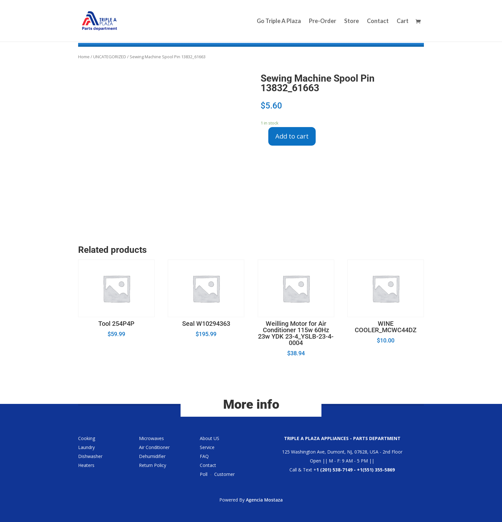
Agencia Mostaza (264, 500)
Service (207, 447)
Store (351, 21)
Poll (203, 474)
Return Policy (152, 465)
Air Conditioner (154, 447)
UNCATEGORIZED (109, 57)
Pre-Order (322, 21)
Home (84, 57)
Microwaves (151, 438)
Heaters (86, 465)
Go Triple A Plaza (279, 21)
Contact (378, 21)
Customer (224, 474)
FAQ (204, 456)
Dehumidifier (152, 456)
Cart (403, 21)
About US (209, 438)
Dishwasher (90, 456)
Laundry (86, 447)
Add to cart (292, 136)
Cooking (86, 438)
